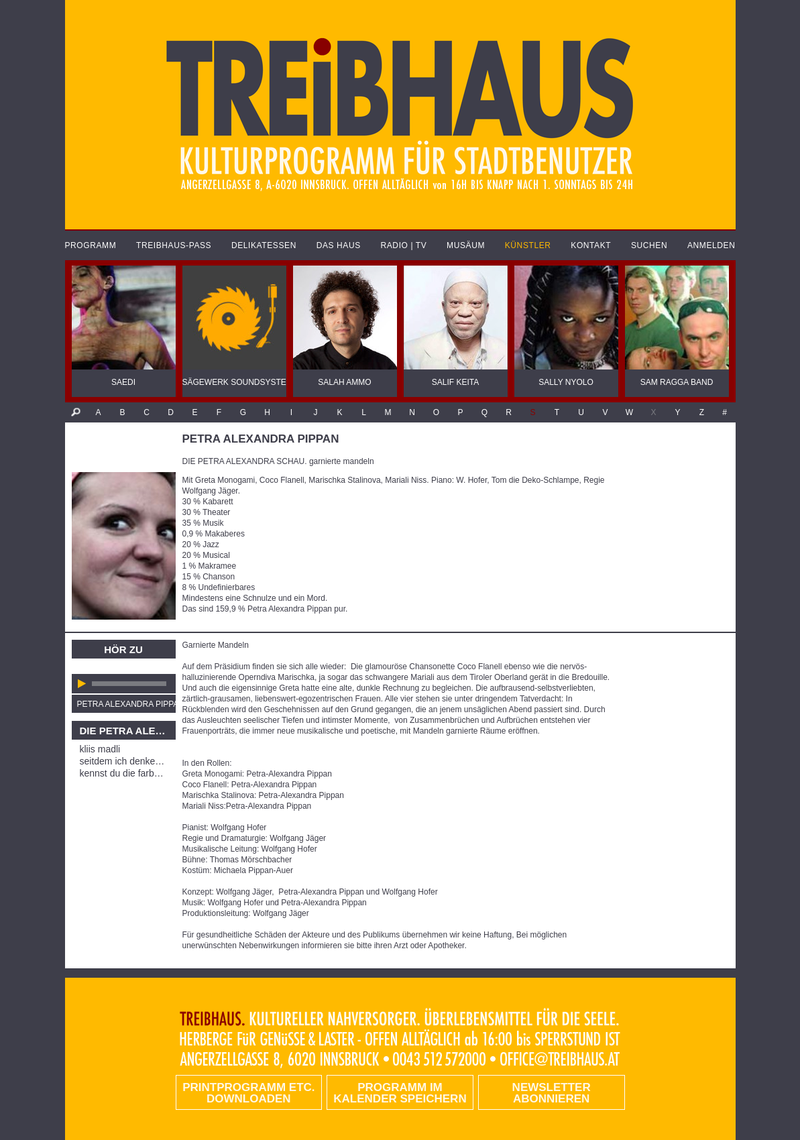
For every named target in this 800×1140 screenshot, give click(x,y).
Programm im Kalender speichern (399, 1093)
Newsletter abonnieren (551, 1093)
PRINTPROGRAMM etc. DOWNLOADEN (248, 1093)
